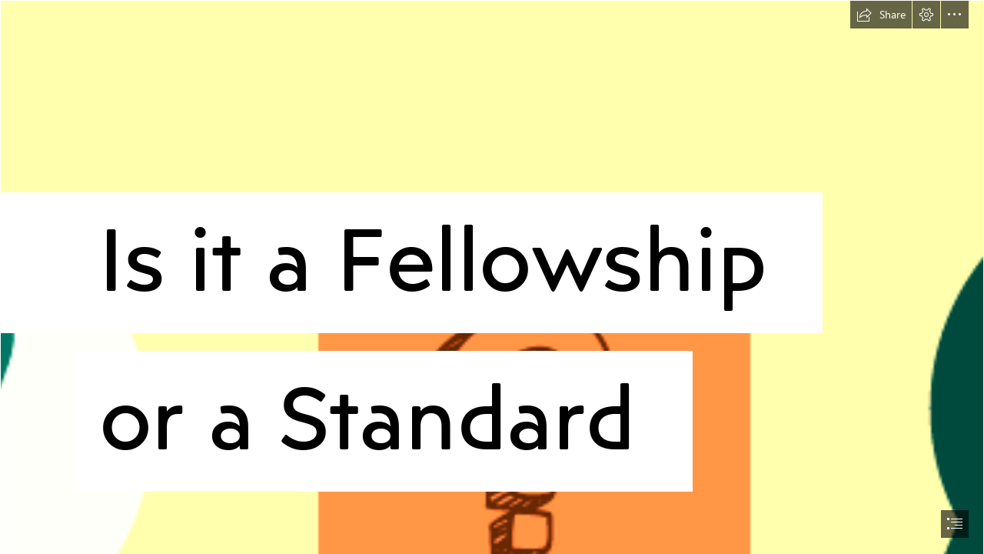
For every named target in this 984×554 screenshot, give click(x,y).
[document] (492, 277)
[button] (881, 14)
